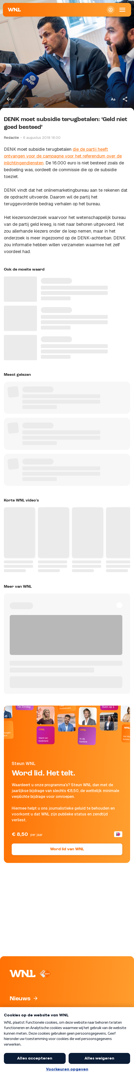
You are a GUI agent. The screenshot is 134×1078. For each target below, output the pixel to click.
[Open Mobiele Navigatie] (122, 10)
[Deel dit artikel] (125, 99)
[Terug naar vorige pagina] (9, 99)
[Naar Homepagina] (14, 10)
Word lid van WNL (67, 849)
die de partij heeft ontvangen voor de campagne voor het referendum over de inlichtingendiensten (63, 156)
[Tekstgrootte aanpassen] (113, 99)
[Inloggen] (111, 10)
